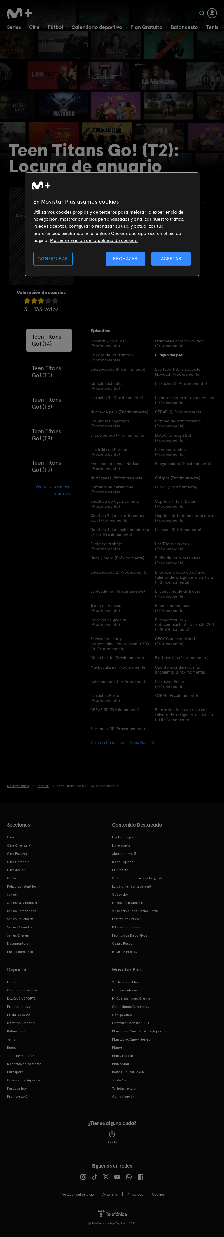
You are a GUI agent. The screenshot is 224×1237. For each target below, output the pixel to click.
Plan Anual (120, 1064)
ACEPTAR (171, 258)
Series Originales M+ (23, 903)
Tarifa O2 (119, 1080)
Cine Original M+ (20, 845)
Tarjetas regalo (124, 1088)
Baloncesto (184, 27)
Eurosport (15, 1072)
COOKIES (158, 1194)
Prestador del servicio (77, 1194)
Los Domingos (123, 837)
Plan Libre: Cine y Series (131, 1039)
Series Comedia (19, 927)
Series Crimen (18, 935)
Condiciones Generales (130, 1007)
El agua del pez (169, 355)
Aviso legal (110, 1194)
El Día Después (18, 1015)
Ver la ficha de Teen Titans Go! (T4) (122, 742)
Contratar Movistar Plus (130, 1023)
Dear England (123, 862)
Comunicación (123, 1097)
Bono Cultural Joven (128, 1072)
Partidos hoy (17, 1088)
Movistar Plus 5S (124, 952)
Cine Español (17, 854)
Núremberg (121, 845)
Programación (18, 1097)
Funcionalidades (125, 990)
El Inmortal (120, 870)
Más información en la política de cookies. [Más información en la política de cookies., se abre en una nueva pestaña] (94, 240)
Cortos (12, 878)
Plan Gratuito (146, 27)
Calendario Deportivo (24, 1080)
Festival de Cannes (126, 919)
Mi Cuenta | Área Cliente (131, 998)
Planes (117, 1047)
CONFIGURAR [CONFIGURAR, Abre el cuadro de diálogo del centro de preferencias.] (53, 258)
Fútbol (55, 27)
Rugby (11, 1047)
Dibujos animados (126, 927)
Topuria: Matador (20, 1056)
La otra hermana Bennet (131, 886)
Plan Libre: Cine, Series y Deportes (139, 1031)
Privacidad (135, 1194)
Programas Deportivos (129, 935)
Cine (34, 27)
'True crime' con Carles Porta (135, 911)
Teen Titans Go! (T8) (46, 403)
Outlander (120, 894)
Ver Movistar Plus (125, 982)
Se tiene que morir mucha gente (137, 878)
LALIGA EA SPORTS (21, 998)
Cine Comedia (18, 862)
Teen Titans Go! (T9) (46, 466)
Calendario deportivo (96, 27)
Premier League (19, 1007)
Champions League (22, 990)
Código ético (122, 1015)
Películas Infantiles (21, 886)
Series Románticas (21, 911)
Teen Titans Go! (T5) (46, 372)
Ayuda (112, 1137)
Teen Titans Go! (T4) (46, 340)
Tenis (212, 27)
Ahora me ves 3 (124, 854)
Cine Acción (16, 870)
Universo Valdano (21, 1023)
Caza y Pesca (122, 944)
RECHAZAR (125, 258)
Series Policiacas (20, 919)
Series (14, 27)
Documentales (18, 944)
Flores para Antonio (127, 903)
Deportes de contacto (24, 1064)
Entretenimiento (20, 952)
